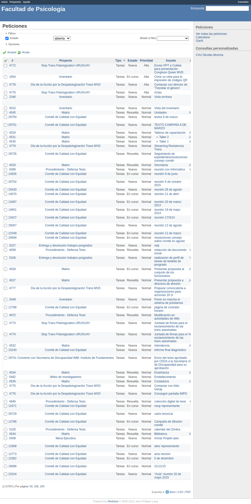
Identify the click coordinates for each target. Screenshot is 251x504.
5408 (12, 438)
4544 (12, 434)
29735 (12, 153)
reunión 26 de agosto (168, 189)
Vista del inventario (166, 108)
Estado (14, 38)
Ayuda (26, 1)
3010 (12, 108)
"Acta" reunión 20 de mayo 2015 (167, 475)
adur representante (166, 446)
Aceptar (11, 52)
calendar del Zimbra (167, 429)
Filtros (11, 33)
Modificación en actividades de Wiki (166, 316)
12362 (12, 458)
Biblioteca (160, 434)
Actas (158, 92)
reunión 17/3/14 (164, 217)
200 (42, 486)
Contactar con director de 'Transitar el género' (170, 86)
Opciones (14, 44)
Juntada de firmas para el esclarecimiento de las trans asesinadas (170, 326)
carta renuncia (163, 413)
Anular (26, 52)
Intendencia (161, 345)
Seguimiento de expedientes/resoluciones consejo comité (170, 157)
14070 (12, 194)
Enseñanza (161, 372)
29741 (12, 358)
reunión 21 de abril (166, 194)
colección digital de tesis (170, 401)
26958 (12, 237)
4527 (12, 280)
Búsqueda (197, 8)
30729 (12, 413)
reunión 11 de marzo (167, 233)
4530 (12, 141)
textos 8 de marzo (165, 117)
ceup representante (166, 406)
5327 (12, 245)
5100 (12, 429)
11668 (12, 446)
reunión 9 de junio (165, 174)
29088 (12, 466)
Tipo (118, 60)
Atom (172, 492)
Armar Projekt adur (166, 438)
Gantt (199, 40)
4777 (12, 288)
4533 (12, 165)
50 (31, 486)
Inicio (4, 1)
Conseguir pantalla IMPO (170, 393)
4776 (12, 393)
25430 (12, 189)
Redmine (113, 501)
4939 (12, 250)
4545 (12, 112)
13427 (12, 217)
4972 (12, 315)
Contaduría (161, 381)
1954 (12, 76)
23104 (12, 474)
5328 (12, 257)
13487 (12, 202)
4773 (12, 323)
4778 (12, 84)
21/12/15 (160, 466)
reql (156, 245)
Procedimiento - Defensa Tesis (66, 169)
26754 (12, 181)
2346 (12, 97)
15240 (12, 350)
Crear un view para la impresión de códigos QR (170, 78)
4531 (12, 137)
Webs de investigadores (65, 377)
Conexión (243, 1)
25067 (12, 225)
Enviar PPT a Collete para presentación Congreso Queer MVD (168, 69)
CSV (180, 492)
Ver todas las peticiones (211, 34)
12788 (12, 307)
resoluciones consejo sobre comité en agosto (169, 239)
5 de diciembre (164, 458)
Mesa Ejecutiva (65, 438)
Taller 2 (164, 137)
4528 (12, 269)
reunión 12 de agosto (168, 225)
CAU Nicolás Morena (209, 55)
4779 (12, 146)
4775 (12, 386)
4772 (12, 65)
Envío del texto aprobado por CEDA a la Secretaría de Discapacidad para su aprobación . (170, 363)
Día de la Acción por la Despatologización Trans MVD (65, 84)
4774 (12, 334)
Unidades (160, 112)
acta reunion (162, 454)
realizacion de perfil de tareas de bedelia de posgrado (169, 261)
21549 (12, 233)
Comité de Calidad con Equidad (65, 117)
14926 (12, 174)
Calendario (203, 37)
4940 (12, 401)
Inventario (65, 76)
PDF (188, 492)
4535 (12, 381)
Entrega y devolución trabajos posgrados (65, 245)
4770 (12, 92)
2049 (12, 299)
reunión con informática (169, 169)
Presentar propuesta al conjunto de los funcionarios (169, 272)
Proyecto (65, 60)
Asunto (171, 60)
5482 (12, 377)
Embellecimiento (165, 377)
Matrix (66, 112)
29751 (12, 125)
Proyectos (15, 1)
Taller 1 (164, 141)
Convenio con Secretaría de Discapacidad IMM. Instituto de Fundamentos (65, 358)
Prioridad (146, 60)
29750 (12, 117)
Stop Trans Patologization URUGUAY (65, 65)
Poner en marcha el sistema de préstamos (168, 301)
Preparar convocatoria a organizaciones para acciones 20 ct (170, 291)
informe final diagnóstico (170, 350)
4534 (12, 372)
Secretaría (161, 165)
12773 (12, 454)
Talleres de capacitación (170, 132)
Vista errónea (163, 97)
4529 (12, 132)
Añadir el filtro (148, 38)
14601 (12, 209)
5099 (12, 169)
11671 (12, 406)
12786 (12, 421)
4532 (12, 345)
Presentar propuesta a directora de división (168, 282)
